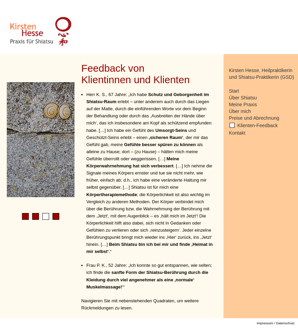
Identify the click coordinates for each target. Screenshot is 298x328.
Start (234, 91)
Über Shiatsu (243, 97)
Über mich (240, 111)
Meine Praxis (243, 104)
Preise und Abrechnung (254, 118)
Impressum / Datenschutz (276, 323)
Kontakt (237, 133)
